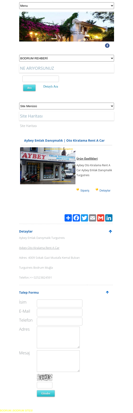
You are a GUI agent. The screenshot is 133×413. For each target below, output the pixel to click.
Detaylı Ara (50, 86)
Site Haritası (28, 126)
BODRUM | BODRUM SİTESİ (16, 410)
